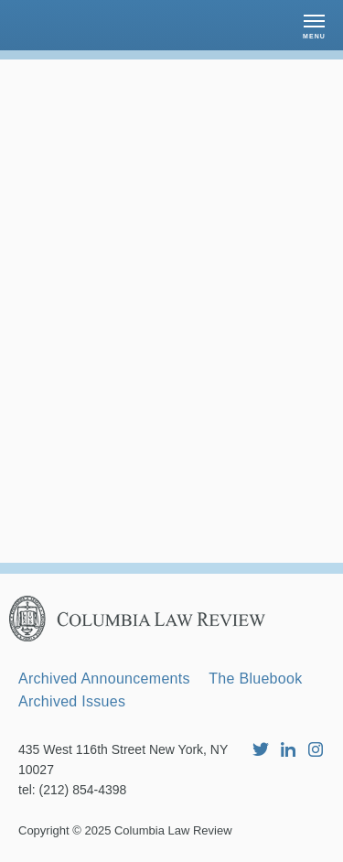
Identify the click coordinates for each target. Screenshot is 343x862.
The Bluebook (255, 678)
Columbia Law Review (173, 830)
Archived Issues (71, 701)
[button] (314, 25)
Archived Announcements (104, 678)
